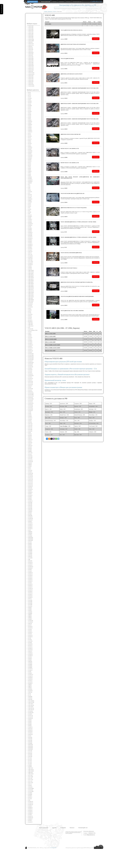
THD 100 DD (30, 277)
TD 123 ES (30, 307)
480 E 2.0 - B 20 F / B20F (50, 350)
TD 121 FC (30, 480)
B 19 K (29, 638)
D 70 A (29, 311)
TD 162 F (30, 250)
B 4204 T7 (30, 819)
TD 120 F (30, 372)
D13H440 (30, 743)
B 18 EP (29, 98)
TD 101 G (30, 349)
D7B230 (29, 464)
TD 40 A (29, 331)
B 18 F (29, 99)
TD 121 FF (30, 483)
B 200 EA (30, 225)
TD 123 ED (30, 409)
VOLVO (54, 11)
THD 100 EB (30, 280)
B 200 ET (30, 121)
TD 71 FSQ (30, 261)
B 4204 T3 (30, 579)
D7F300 (29, 724)
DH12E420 (30, 747)
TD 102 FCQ (30, 356)
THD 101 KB (30, 292)
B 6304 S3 (30, 492)
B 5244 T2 (30, 648)
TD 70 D (29, 422)
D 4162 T (30, 806)
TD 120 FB (30, 476)
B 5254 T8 (30, 690)
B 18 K (29, 104)
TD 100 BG (30, 711)
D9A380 (29, 547)
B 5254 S (30, 222)
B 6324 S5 (30, 810)
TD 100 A (30, 340)
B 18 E (29, 96)
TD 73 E (29, 454)
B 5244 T (30, 571)
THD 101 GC (30, 289)
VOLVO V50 (30, 67)
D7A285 (29, 450)
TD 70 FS (30, 337)
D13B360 (30, 663)
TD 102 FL (30, 365)
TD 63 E (29, 441)
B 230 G (29, 153)
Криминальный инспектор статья (55, 380)
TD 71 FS (30, 254)
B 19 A (29, 108)
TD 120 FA (30, 474)
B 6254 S (30, 231)
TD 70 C (29, 420)
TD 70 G (29, 339)
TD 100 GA (30, 344)
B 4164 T (30, 820)
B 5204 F (30, 178)
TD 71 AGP (30, 779)
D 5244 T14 (30, 803)
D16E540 (30, 661)
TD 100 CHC (31, 712)
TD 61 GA (30, 439)
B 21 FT (29, 139)
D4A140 (29, 463)
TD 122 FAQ (30, 393)
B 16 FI (29, 736)
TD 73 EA (30, 455)
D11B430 (30, 792)
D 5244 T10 (30, 801)
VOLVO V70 (30, 68)
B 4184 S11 (30, 588)
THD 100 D (30, 298)
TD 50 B (29, 419)
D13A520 (30, 606)
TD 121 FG (30, 485)
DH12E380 (30, 746)
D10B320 (30, 531)
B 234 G (29, 161)
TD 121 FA (30, 477)
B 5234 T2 (30, 647)
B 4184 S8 (30, 677)
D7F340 (29, 725)
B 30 (29, 800)
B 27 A (29, 162)
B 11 (29, 184)
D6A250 (29, 448)
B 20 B (29, 114)
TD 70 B (29, 317)
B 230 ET (30, 148)
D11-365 (30, 760)
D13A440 (30, 603)
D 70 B (29, 312)
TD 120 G (30, 377)
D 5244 (29, 671)
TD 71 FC (30, 428)
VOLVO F (30, 46)
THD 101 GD (30, 290)
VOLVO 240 (30, 75)
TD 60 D (30, 785)
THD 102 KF (30, 301)
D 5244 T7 (30, 670)
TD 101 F (30, 346)
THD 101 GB (30, 288)
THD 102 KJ (30, 326)
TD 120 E (30, 371)
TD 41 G (29, 433)
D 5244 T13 (30, 674)
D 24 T (29, 190)
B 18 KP (29, 105)
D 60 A (29, 333)
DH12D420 (30, 540)
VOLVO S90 (30, 64)
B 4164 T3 (30, 822)
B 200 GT (30, 651)
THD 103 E (30, 772)
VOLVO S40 (30, 58)
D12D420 (30, 552)
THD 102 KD (30, 296)
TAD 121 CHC (31, 702)
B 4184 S (30, 228)
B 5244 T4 (30, 733)
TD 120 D (30, 369)
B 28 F (29, 169)
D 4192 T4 (30, 572)
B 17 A (29, 95)
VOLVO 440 (30, 26)
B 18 (29, 207)
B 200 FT (30, 124)
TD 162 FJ (30, 257)
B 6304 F (30, 201)
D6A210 (29, 436)
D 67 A (29, 467)
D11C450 (30, 754)
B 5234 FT (30, 181)
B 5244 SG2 (30, 566)
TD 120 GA (30, 378)
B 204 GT (30, 131)
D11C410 (30, 753)
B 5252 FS (30, 731)
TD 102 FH (30, 363)
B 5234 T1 (30, 632)
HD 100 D (30, 321)
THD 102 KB (31, 771)
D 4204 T (30, 619)
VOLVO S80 (30, 62)
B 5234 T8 (30, 649)
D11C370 (30, 752)
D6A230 (29, 447)
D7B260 (29, 451)
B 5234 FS (30, 644)
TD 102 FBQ (30, 355)
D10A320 (30, 487)
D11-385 (30, 762)
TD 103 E (30, 248)
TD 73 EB (30, 457)
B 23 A (29, 140)
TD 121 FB (30, 479)
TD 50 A (29, 309)
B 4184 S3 (30, 527)
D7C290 (29, 514)
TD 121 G (30, 385)
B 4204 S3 (30, 652)
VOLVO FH (30, 49)
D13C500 (30, 740)
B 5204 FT (30, 180)
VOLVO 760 (30, 32)
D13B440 (30, 665)
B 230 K (29, 158)
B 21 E (29, 134)
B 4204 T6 (30, 808)
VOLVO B (30, 42)
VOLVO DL (30, 83)
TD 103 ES (30, 255)
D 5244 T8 (30, 654)
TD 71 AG (30, 781)
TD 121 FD (30, 381)
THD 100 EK (30, 286)
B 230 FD (30, 150)
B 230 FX (30, 689)
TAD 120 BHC (31, 700)
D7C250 (29, 512)
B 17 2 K (30, 196)
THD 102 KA (31, 769)
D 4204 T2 (30, 727)
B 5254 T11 (30, 816)
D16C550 (30, 555)
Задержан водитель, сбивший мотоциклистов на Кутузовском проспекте (67, 374)
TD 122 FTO (30, 403)
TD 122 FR (30, 400)
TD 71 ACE (30, 782)
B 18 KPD (30, 558)
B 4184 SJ (30, 578)
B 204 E (29, 129)
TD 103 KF (30, 622)
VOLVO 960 (30, 37)
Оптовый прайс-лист (83, 827)
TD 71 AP (30, 778)
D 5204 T (30, 814)
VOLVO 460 (30, 27)
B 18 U (29, 107)
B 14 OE (30, 798)
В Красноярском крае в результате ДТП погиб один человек (63, 361)
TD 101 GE (30, 715)
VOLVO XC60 (31, 72)
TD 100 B (30, 342)
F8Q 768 (30, 623)
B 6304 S (30, 247)
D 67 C (29, 469)
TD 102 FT (30, 486)
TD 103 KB (30, 620)
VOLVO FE (30, 48)
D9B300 (30, 614)
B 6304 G (30, 239)
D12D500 (30, 536)
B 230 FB (30, 235)
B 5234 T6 (30, 628)
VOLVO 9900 (30, 40)
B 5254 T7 (30, 680)
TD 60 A (29, 266)
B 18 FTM (30, 641)
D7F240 (29, 719)
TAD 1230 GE (31, 705)
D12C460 (30, 506)
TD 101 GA (30, 350)
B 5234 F (30, 633)
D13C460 (30, 738)
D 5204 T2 (30, 811)
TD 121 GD (30, 328)
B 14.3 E (29, 194)
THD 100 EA (30, 279)
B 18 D (29, 209)
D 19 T (29, 203)
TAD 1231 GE (31, 708)
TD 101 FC (30, 460)
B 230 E (29, 197)
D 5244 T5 (30, 668)
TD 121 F (30, 379)
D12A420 (30, 431)
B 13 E (29, 695)
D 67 (29, 327)
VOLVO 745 (30, 81)
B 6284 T (30, 493)
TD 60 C (29, 334)
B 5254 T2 (30, 565)
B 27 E (29, 164)
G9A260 (30, 765)
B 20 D (29, 115)
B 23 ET (29, 143)
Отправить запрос (33, 1)
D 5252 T (30, 219)
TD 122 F (30, 390)
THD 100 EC (30, 282)
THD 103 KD (30, 272)
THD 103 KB (30, 270)
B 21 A (29, 133)
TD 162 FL (30, 263)
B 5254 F (30, 629)
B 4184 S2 (30, 525)
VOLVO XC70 (31, 74)
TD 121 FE (30, 482)
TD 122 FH (30, 302)
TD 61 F (29, 444)
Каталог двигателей (43, 827)
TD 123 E (30, 305)
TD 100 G (30, 343)
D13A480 (30, 604)
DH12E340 (30, 744)
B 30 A (29, 172)
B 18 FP (29, 101)
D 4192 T (30, 242)
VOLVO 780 (30, 33)
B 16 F (29, 94)
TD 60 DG (30, 787)
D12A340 (30, 502)
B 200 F (29, 123)
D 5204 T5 (30, 813)
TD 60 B (29, 267)
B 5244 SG (30, 517)
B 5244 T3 (30, 528)
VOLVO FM (30, 53)
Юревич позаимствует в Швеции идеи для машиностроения (63, 387)
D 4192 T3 (30, 574)
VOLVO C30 (30, 43)
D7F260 (29, 721)
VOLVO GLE (30, 84)
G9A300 (30, 766)
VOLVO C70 (30, 45)
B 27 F (29, 165)
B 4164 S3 (30, 595)
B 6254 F (30, 183)
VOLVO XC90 (31, 86)
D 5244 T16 (30, 804)
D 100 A (29, 415)
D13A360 (30, 600)
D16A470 (30, 560)
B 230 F (29, 149)
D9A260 (29, 543)
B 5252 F (30, 630)
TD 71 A (30, 784)
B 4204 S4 (30, 679)
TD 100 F (30, 714)
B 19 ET (29, 111)
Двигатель (50, 11)
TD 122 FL (30, 304)
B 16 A (29, 204)
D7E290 (30, 660)
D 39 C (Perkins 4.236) (32, 330)
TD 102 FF (30, 361)
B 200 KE (30, 698)
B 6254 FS (30, 728)
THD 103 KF (30, 273)
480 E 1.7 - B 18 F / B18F (50, 342)
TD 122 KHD (31, 788)
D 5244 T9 (30, 676)
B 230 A (29, 146)
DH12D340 (30, 537)
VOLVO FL (30, 51)
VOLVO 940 (30, 36)
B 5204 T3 (30, 244)
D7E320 (30, 607)
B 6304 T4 (30, 807)
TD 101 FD (30, 461)
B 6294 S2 (30, 568)
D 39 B (29, 412)
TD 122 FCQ (30, 396)
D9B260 (30, 684)
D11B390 (30, 794)
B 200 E (29, 120)
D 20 (29, 187)
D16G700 (30, 699)
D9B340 (30, 616)
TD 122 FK (30, 397)
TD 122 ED (30, 388)
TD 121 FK (30, 384)
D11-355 (30, 759)
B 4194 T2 (30, 584)
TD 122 (29, 387)
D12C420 (30, 505)
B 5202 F (30, 177)
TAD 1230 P (30, 706)
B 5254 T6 (30, 682)
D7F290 (29, 722)
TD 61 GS (30, 251)
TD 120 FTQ (30, 375)
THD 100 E (30, 324)
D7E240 (30, 610)
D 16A (29, 432)
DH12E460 (30, 749)
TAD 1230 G (30, 703)
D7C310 (29, 541)
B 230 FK (30, 234)
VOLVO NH (30, 56)
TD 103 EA (30, 718)
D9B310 (30, 686)
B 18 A (29, 206)
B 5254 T (30, 490)
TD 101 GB (30, 473)
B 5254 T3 (30, 593)
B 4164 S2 (30, 522)
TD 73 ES (30, 458)
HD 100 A (30, 320)
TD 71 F (29, 253)
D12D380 (30, 550)
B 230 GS (30, 156)
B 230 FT (30, 152)
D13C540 (30, 741)
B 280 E (29, 171)
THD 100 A (30, 323)
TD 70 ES (30, 470)
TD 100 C (30, 471)
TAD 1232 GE (31, 709)
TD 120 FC (30, 374)
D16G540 (30, 692)
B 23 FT (30, 625)
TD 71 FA (30, 426)
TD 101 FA (30, 347)
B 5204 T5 (30, 587)
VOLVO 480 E (48, 23)
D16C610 (30, 556)
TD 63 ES (30, 442)
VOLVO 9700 (30, 39)
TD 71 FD (30, 452)
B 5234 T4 (30, 562)
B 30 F (29, 175)
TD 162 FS (30, 264)
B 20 (29, 213)
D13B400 (30, 664)
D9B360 (30, 687)
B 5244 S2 (30, 495)
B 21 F (29, 137)
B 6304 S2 (30, 232)
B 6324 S (30, 657)
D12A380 (30, 429)
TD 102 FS (30, 489)
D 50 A (29, 308)
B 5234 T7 (30, 645)
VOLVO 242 (30, 77)
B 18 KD (30, 642)
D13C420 (30, 737)
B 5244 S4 (30, 636)
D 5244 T (30, 534)
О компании (63, 827)
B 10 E (29, 693)
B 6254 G (30, 797)
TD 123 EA (30, 404)
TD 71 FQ (30, 260)
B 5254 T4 (30, 590)
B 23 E (29, 142)
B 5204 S (30, 795)
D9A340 (29, 546)
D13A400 (30, 601)
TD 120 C (30, 368)
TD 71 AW (30, 775)
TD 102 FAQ (30, 353)
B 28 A (29, 166)
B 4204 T (30, 498)
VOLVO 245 (30, 80)
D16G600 (30, 696)
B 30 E (29, 174)
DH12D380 (30, 539)
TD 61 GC (30, 445)
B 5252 (29, 218)
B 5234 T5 (30, 626)
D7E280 (30, 609)
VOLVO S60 (30, 59)
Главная (45, 11)
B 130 (29, 92)
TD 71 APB (30, 776)
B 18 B (29, 212)
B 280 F (29, 200)
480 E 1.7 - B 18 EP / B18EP (51, 339)
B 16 (29, 210)
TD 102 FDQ (30, 358)
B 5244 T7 (30, 594)
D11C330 (30, 750)
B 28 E (29, 168)
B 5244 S (30, 499)
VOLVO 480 (30, 29)
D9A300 (29, 544)
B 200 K (29, 127)
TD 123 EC (30, 407)
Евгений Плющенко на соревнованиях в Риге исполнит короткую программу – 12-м (71, 368)
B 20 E (29, 117)
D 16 (29, 185)
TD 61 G (29, 438)
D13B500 (30, 667)
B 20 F (29, 118)
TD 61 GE (30, 423)
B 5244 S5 (30, 591)
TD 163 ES (30, 410)
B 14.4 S (29, 215)
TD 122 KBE (30, 791)
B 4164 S (30, 241)
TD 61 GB (30, 258)
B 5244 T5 (30, 597)
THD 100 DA (30, 274)
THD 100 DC (30, 276)
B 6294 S (30, 521)
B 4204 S (30, 229)
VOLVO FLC (30, 52)
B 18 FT (29, 102)
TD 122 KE (30, 790)
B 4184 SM (30, 518)
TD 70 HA (30, 314)
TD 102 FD (30, 717)
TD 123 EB (30, 406)
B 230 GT (30, 199)
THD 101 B (30, 768)
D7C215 (29, 598)
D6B (29, 559)
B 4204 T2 (30, 585)
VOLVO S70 (30, 61)
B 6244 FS (30, 730)
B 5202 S (30, 216)
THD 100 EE (30, 285)
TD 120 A (30, 417)
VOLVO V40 (30, 65)
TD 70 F (29, 336)
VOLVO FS (30, 55)
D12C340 (30, 508)
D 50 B (29, 413)
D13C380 (30, 756)
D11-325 (30, 757)
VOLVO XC (30, 71)
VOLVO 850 (30, 35)
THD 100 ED (30, 283)
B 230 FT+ (30, 237)
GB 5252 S (30, 520)
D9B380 (30, 617)
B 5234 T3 (30, 238)
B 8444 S (30, 658)
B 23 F (29, 145)
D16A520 (30, 509)
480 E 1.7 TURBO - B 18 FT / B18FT (52, 344)
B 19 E (29, 110)
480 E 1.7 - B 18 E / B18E (50, 333)
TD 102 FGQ (30, 362)
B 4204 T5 (30, 581)
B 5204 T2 (30, 245)
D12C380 (30, 504)
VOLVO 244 (30, 78)
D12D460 (30, 553)
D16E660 (30, 613)
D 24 (29, 188)
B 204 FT (30, 130)
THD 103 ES (30, 773)
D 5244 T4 (30, 655)
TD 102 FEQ (30, 359)
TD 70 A (29, 315)
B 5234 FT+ (30, 223)
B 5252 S (30, 220)
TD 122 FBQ (30, 394)
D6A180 (29, 435)
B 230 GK (30, 155)
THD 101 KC (30, 293)
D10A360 (30, 515)
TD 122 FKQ (30, 398)
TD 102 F (30, 352)
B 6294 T (30, 569)
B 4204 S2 (30, 576)
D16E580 (30, 611)
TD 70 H (29, 269)
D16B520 (30, 511)
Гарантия (54, 827)
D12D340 (30, 549)
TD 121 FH (30, 382)
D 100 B (29, 416)
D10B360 (30, 533)
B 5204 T (30, 496)
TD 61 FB (30, 425)
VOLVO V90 (30, 70)
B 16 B (29, 226)
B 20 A (29, 112)
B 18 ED (30, 639)
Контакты (72, 827)
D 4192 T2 (30, 524)
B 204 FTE (30, 734)
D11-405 (30, 763)
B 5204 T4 (30, 501)
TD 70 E (29, 318)
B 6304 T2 (30, 683)
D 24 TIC (30, 191)
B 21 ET (29, 136)
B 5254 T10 (30, 817)
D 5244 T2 (30, 563)
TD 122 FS (30, 401)
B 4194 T (30, 582)
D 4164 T (30, 673)
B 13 (29, 193)
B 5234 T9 (30, 635)
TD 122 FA (30, 391)
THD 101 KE (30, 295)
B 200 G (29, 126)
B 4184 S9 (30, 575)
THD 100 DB (30, 299)
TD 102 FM (30, 366)
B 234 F (29, 159)
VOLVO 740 (30, 30)
